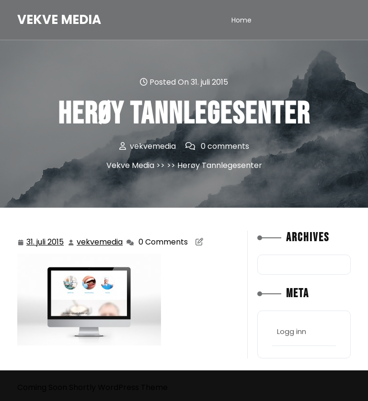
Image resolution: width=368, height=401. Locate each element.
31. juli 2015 (45, 242)
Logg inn (291, 331)
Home (241, 20)
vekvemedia (100, 242)
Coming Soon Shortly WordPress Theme (92, 387)
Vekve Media (59, 19)
